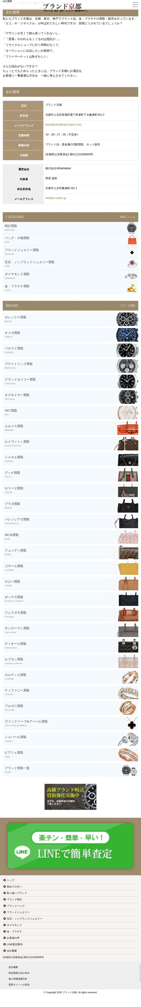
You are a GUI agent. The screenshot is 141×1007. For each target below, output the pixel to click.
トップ (10, 880)
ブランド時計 (14, 899)
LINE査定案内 (15, 944)
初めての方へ (14, 886)
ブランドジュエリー (18, 912)
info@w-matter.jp (55, 198)
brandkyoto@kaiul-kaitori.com (63, 124)
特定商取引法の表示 (19, 973)
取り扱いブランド (17, 893)
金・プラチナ (14, 931)
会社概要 (12, 950)
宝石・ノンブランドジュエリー (24, 918)
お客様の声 (13, 937)
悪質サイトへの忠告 (19, 984)
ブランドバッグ (16, 905)
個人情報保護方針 (18, 978)
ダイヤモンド (14, 925)
